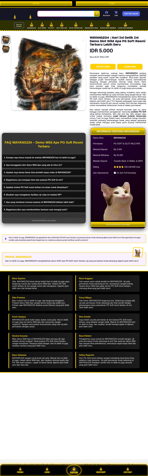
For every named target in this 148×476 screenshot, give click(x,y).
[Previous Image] (13, 73)
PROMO (20, 470)
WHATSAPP (100, 470)
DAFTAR (36, 4)
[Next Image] (84, 73)
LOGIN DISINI (130, 67)
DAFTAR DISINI (103, 67)
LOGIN (112, 4)
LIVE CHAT (128, 470)
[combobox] (66, 14)
